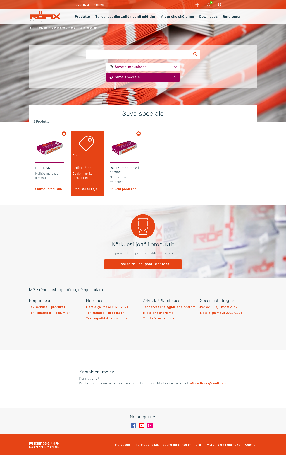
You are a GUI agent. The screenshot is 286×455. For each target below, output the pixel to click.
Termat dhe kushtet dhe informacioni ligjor (168, 445)
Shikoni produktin (48, 189)
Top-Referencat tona (158, 318)
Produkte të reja (85, 189)
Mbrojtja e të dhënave (223, 445)
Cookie (250, 445)
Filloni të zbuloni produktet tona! (143, 264)
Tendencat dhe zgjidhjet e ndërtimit (170, 307)
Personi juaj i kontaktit (217, 307)
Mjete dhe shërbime (158, 313)
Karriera (99, 4)
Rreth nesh (82, 4)
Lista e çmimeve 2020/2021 (107, 307)
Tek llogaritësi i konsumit (48, 313)
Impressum (122, 445)
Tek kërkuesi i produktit (47, 307)
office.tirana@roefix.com (209, 383)
